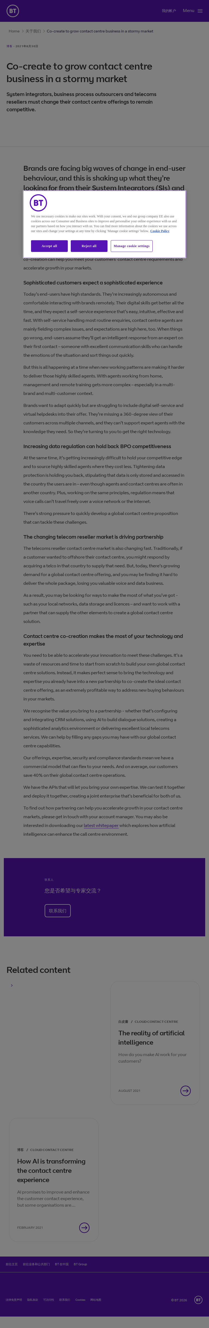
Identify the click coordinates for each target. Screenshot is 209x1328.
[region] (104, 224)
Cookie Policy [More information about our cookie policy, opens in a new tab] (159, 231)
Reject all (89, 246)
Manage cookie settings (132, 246)
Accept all (49, 246)
